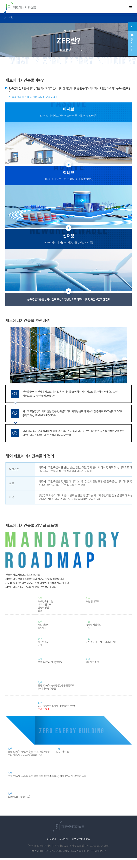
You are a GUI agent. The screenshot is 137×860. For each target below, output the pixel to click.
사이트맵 (63, 841)
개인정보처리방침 (81, 841)
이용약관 (51, 841)
